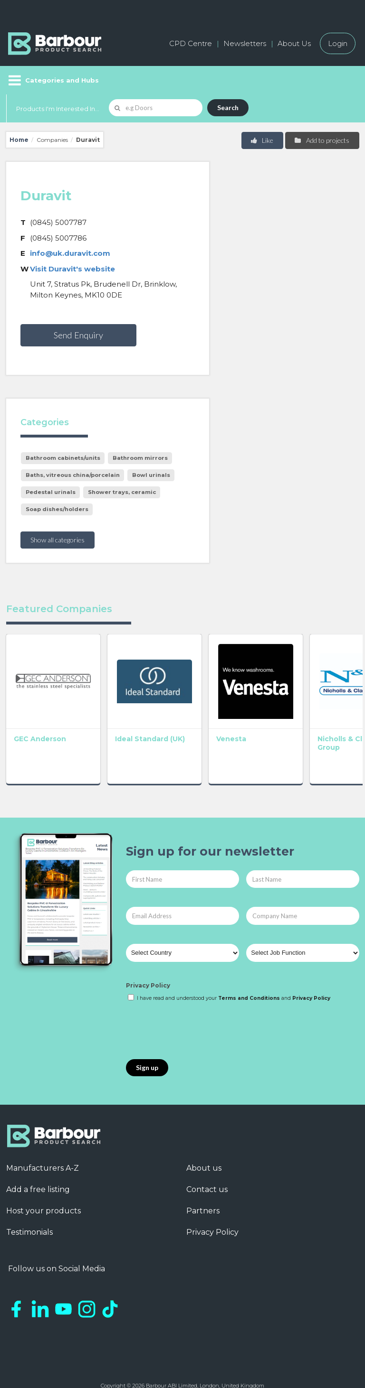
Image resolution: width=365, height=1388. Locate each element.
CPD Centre (190, 43)
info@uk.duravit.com (70, 253)
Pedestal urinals (51, 492)
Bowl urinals (151, 475)
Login (337, 43)
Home (19, 139)
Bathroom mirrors (140, 458)
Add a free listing (38, 1159)
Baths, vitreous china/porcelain (73, 475)
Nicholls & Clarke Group (253, 713)
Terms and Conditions (249, 969)
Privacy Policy (148, 956)
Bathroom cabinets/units (63, 458)
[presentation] (198, 1001)
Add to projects (321, 140)
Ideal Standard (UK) (102, 718)
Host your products (43, 1181)
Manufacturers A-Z (42, 1138)
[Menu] (52, 80)
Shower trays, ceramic (122, 492)
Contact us (207, 1159)
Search (228, 107)
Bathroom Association (323, 713)
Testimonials (29, 1202)
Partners (203, 1181)
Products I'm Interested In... (57, 108)
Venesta (173, 709)
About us (203, 1138)
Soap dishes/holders (57, 509)
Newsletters (244, 43)
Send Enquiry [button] (78, 335)
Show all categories (57, 540)
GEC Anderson (31, 713)
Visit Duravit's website (72, 268)
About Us (294, 43)
